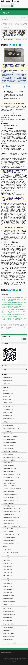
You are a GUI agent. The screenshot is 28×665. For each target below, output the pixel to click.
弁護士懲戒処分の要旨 (8, 393)
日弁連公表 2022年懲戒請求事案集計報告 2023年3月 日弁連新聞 (20, 25)
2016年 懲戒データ (7, 581)
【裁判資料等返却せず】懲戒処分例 (11, 511)
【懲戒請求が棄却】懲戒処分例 (10, 543)
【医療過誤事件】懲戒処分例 (10, 465)
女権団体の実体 (6, 384)
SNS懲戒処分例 (7, 431)
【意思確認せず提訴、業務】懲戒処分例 (12, 457)
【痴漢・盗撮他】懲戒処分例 (10, 445)
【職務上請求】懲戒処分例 (9, 503)
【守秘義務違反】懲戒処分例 (10, 448)
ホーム (3, 648)
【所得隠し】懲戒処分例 (8, 491)
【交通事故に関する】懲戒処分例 (11, 534)
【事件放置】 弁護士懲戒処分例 (10, 436)
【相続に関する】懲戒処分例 (10, 483)
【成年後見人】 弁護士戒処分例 (10, 451)
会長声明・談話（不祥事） (9, 406)
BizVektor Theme (16, 659)
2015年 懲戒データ (7, 583)
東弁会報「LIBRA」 (7, 396)
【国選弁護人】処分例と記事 (10, 471)
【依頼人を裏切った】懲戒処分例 (11, 477)
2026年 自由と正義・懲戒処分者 (10, 552)
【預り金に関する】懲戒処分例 (10, 520)
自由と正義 (5, 390)
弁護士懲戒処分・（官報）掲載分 (11, 422)
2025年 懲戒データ (7, 555)
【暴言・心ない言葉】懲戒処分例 (11, 428)
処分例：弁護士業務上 (8, 454)
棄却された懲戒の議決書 (8, 624)
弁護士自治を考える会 (10, 1)
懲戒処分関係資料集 (7, 620)
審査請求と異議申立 (7, 617)
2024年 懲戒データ (7, 558)
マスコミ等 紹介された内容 (9, 643)
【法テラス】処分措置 (8, 627)
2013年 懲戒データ (7, 589)
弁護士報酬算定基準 (7, 377)
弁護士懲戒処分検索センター (10, 403)
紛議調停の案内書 (7, 608)
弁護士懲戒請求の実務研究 (9, 595)
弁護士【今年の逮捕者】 (8, 412)
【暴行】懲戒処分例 (7, 434)
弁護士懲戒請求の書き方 (8, 605)
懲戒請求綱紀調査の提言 (8, 611)
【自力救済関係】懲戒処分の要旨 (11, 494)
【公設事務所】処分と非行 (9, 514)
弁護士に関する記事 (7, 380)
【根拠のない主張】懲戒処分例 (10, 500)
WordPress (9, 659)
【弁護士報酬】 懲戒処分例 (9, 468)
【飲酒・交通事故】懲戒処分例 (10, 531)
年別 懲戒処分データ (8, 546)
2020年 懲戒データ (7, 569)
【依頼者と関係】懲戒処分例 (10, 442)
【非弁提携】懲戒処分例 (8, 463)
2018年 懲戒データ (7, 575)
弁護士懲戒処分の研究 (8, 598)
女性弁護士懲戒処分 (7, 415)
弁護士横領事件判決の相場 (9, 418)
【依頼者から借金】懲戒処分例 (10, 497)
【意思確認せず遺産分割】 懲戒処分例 (12, 488)
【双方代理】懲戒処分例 (8, 506)
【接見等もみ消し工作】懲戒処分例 (11, 508)
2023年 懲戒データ (7, 560)
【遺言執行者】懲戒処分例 (9, 485)
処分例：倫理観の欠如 (8, 425)
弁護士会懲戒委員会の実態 (9, 614)
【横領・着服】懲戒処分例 (9, 439)
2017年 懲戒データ (7, 578)
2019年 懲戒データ (7, 572)
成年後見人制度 (6, 630)
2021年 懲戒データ (7, 566)
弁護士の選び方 (6, 387)
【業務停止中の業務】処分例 (10, 460)
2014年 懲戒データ (7, 586)
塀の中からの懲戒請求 (8, 639)
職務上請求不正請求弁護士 (9, 636)
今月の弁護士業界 (7, 399)
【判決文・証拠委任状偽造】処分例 (11, 474)
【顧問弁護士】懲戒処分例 (9, 537)
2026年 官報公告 (7, 549)
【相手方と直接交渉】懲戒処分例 (11, 517)
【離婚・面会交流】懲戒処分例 (10, 529)
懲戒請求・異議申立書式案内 (10, 601)
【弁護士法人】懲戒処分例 (9, 540)
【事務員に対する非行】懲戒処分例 (11, 526)
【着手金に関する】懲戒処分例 (10, 523)
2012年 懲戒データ (7, 592)
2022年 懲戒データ (7, 563)
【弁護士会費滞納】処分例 (9, 480)
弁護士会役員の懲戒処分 (8, 633)
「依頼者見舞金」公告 (8, 409)
